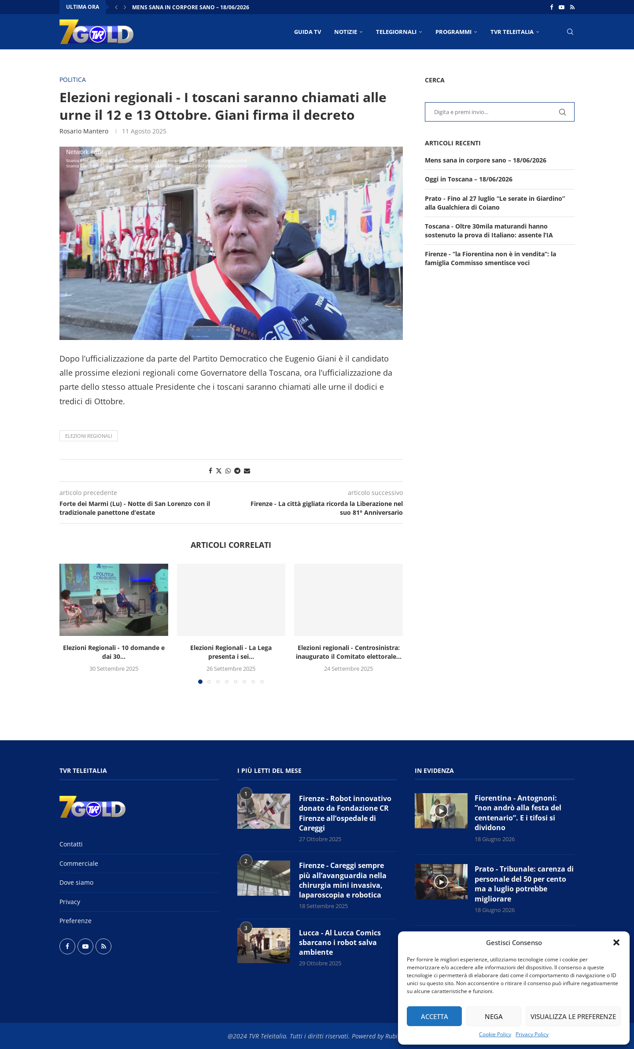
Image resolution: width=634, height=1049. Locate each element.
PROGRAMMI (453, 32)
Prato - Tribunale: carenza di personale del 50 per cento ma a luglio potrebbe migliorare (524, 884)
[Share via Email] (247, 470)
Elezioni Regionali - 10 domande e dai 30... (114, 652)
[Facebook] (551, 7)
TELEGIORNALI (396, 32)
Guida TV (307, 32)
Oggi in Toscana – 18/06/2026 (468, 179)
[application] (231, 243)
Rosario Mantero (83, 131)
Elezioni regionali (88, 435)
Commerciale (78, 863)
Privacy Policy (532, 1034)
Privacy (69, 902)
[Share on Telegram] (237, 470)
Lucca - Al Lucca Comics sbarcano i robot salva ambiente (340, 942)
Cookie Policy (495, 1034)
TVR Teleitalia (512, 32)
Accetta (434, 1016)
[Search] (570, 31)
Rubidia (395, 1036)
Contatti (71, 844)
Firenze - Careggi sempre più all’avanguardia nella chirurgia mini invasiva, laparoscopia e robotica (343, 880)
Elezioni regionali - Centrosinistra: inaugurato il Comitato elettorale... (349, 652)
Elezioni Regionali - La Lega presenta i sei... (231, 652)
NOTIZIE (345, 32)
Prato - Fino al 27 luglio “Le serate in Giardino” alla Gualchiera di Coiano (495, 202)
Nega (494, 1016)
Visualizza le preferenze (573, 1016)
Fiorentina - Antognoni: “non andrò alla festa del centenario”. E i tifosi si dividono (518, 813)
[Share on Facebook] (210, 470)
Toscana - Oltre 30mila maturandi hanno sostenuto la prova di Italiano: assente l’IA (489, 230)
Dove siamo (76, 882)
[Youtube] (561, 7)
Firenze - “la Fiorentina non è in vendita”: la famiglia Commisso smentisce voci (490, 258)
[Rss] (572, 7)
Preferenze (75, 920)
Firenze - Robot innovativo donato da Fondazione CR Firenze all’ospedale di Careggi (345, 813)
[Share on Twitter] (219, 470)
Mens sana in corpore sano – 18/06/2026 (190, 7)
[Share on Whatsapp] (228, 470)
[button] (616, 942)
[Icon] (441, 811)
